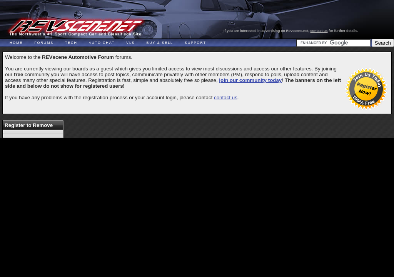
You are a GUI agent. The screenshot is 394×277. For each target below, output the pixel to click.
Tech (71, 43)
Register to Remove (29, 125)
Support (195, 43)
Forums (43, 43)
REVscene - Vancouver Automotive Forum (75, 27)
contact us (319, 31)
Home (16, 43)
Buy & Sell (160, 43)
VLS (130, 43)
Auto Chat (102, 43)
